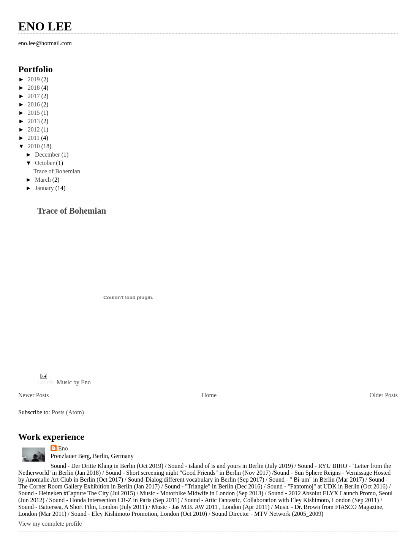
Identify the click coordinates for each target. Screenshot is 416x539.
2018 (34, 87)
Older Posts (384, 395)
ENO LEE (45, 26)
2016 (34, 104)
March (43, 179)
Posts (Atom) (68, 412)
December (48, 154)
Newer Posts (33, 395)
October (45, 163)
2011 (34, 138)
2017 (34, 96)
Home (209, 395)
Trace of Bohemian (56, 171)
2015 (34, 112)
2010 (34, 146)
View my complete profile (50, 523)
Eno (63, 448)
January (45, 188)
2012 (34, 129)
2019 (34, 79)
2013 (34, 121)
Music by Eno (74, 382)
